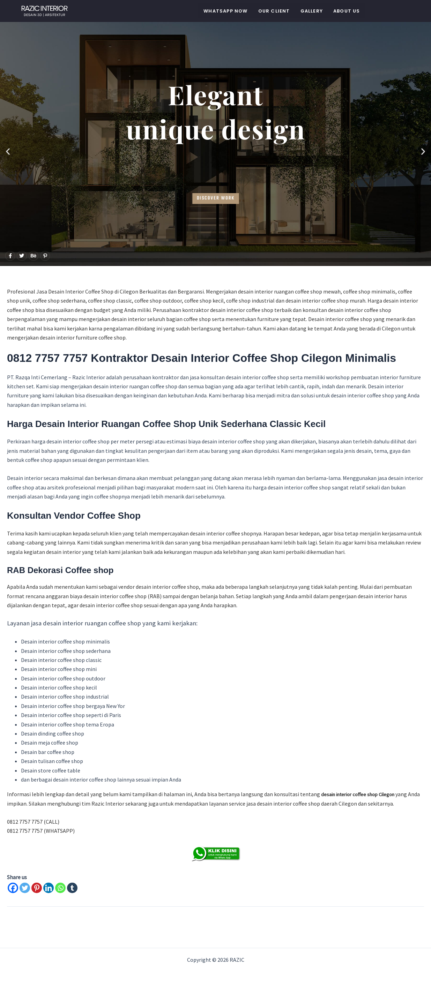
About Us (346, 11)
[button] (7, 151)
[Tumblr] (72, 888)
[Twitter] (25, 888)
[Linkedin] (48, 888)
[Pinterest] (36, 888)
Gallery (311, 11)
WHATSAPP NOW (225, 11)
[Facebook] (13, 888)
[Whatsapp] (60, 888)
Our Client (274, 11)
